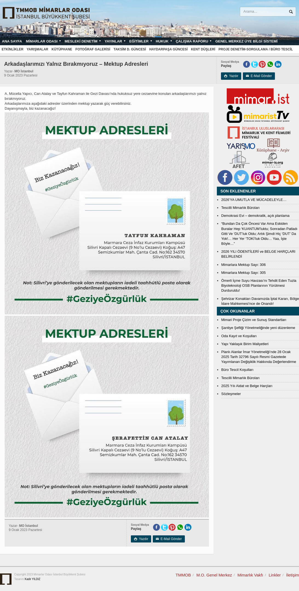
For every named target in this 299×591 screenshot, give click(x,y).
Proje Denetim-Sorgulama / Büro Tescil (256, 49)
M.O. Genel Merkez (214, 575)
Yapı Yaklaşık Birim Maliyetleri (245, 344)
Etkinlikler (12, 49)
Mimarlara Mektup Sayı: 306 (243, 265)
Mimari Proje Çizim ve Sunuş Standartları (253, 320)
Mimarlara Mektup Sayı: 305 (243, 273)
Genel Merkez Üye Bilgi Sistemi (246, 41)
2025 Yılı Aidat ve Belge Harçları (246, 386)
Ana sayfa (12, 41)
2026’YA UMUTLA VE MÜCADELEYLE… (253, 200)
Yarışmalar (37, 49)
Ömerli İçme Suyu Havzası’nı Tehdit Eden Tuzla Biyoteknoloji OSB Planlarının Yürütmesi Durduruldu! (258, 285)
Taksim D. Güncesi (130, 49)
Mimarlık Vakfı (250, 575)
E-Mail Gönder (259, 75)
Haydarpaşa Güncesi (168, 49)
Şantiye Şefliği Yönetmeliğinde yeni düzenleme (258, 328)
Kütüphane (61, 49)
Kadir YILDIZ (32, 579)
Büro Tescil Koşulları (237, 370)
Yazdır (231, 75)
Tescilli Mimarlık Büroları (240, 208)
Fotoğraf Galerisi (93, 49)
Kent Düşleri (203, 49)
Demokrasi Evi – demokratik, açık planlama (255, 216)
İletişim (292, 575)
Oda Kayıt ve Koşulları (239, 336)
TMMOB (183, 575)
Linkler (275, 575)
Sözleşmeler (231, 394)
